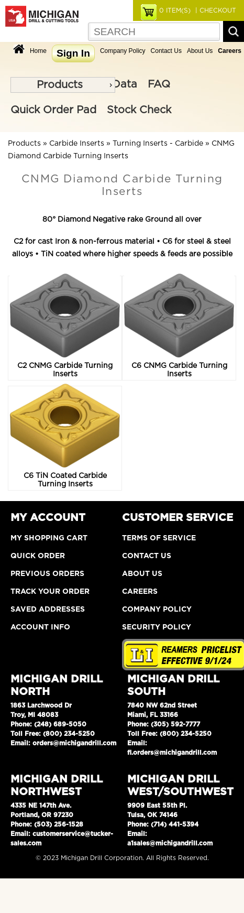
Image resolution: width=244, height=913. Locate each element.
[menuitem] (63, 85)
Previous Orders (47, 574)
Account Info (40, 627)
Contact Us (166, 51)
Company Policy (123, 51)
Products (60, 85)
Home (38, 51)
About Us (200, 51)
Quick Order (37, 556)
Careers (140, 591)
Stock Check (139, 110)
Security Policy (156, 627)
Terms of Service (159, 538)
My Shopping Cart (48, 538)
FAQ (159, 84)
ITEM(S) (175, 10)
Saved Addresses (47, 609)
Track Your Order (50, 591)
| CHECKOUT (214, 10)
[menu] (62, 85)
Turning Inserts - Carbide (158, 143)
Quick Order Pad (53, 110)
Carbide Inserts (76, 143)
